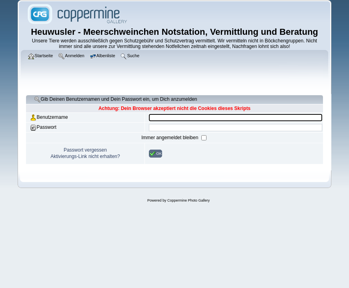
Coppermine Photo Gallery (188, 200)
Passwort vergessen (85, 150)
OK (155, 153)
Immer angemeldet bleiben (170, 137)
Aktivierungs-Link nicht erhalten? (85, 156)
